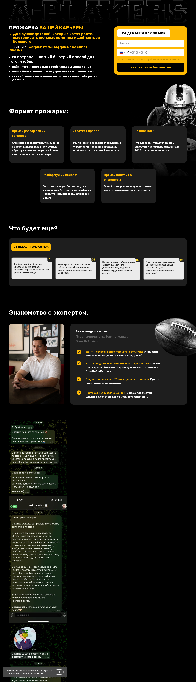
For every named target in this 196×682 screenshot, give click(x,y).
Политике (39, 673)
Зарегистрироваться (151, 615)
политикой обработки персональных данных (157, 59)
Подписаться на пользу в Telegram (167, 641)
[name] (150, 43)
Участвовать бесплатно (150, 67)
